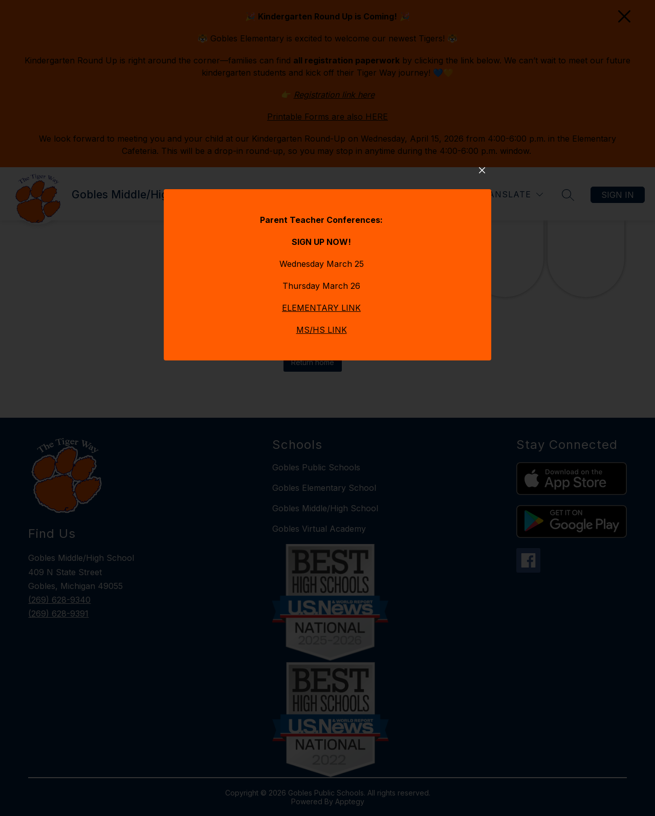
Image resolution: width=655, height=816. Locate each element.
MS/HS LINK (321, 370)
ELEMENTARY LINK (321, 348)
